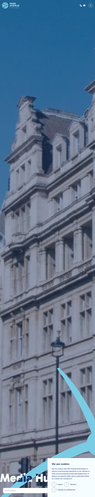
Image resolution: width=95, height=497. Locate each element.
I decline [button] (73, 484)
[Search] (29, 490)
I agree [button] (60, 484)
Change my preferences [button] (66, 490)
